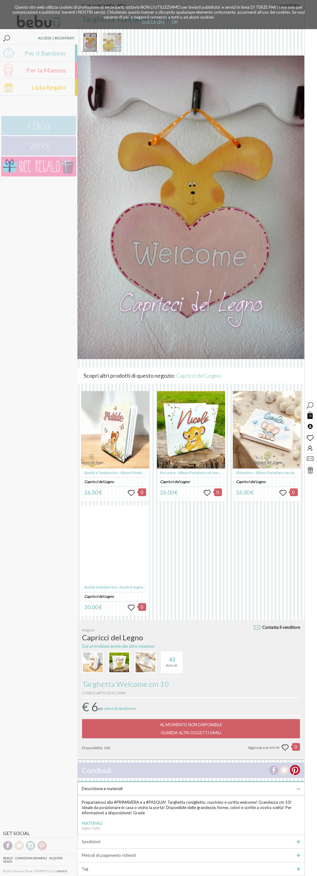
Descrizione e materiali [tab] (191, 788)
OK (175, 22)
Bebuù (8, 858)
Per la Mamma (46, 70)
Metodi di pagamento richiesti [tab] (191, 855)
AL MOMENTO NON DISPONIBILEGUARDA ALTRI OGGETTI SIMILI (191, 728)
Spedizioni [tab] (191, 841)
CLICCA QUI (153, 22)
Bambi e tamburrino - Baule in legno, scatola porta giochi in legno (136, 587)
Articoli (171, 659)
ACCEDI (44, 38)
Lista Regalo (48, 87)
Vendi (7, 861)
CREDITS (61, 871)
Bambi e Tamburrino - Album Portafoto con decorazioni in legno (136, 472)
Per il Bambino (45, 53)
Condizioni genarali (31, 858)
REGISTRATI (64, 38)
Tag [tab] (191, 868)
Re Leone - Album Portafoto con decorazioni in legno (203, 472)
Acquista (56, 858)
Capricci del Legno (198, 375)
